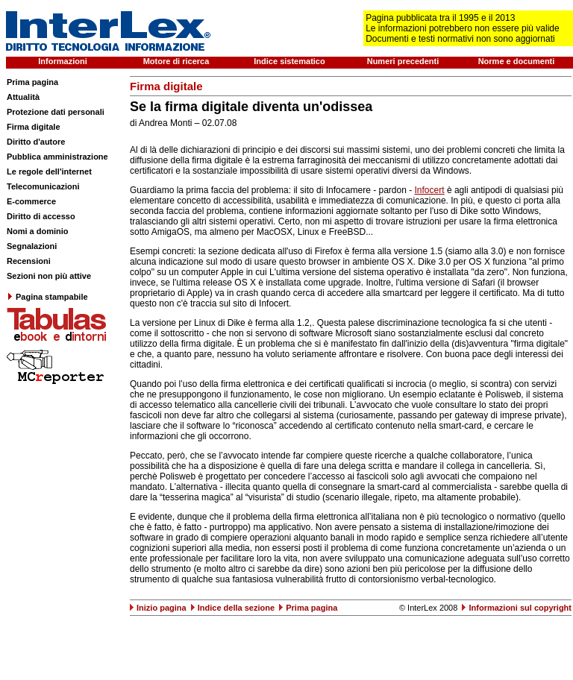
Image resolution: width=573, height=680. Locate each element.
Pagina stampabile (47, 296)
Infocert (430, 190)
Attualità (23, 96)
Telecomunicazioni (43, 186)
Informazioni (62, 61)
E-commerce (31, 201)
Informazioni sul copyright (520, 607)
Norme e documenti (516, 61)
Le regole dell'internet (49, 171)
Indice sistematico (289, 61)
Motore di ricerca (176, 61)
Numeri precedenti (403, 61)
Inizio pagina (162, 607)
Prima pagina (32, 82)
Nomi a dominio (38, 231)
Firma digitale (33, 126)
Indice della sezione (236, 607)
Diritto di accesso (41, 216)
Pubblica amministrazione (57, 156)
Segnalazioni (32, 246)
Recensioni (29, 260)
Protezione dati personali (55, 111)
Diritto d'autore (36, 141)
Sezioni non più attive (49, 275)
